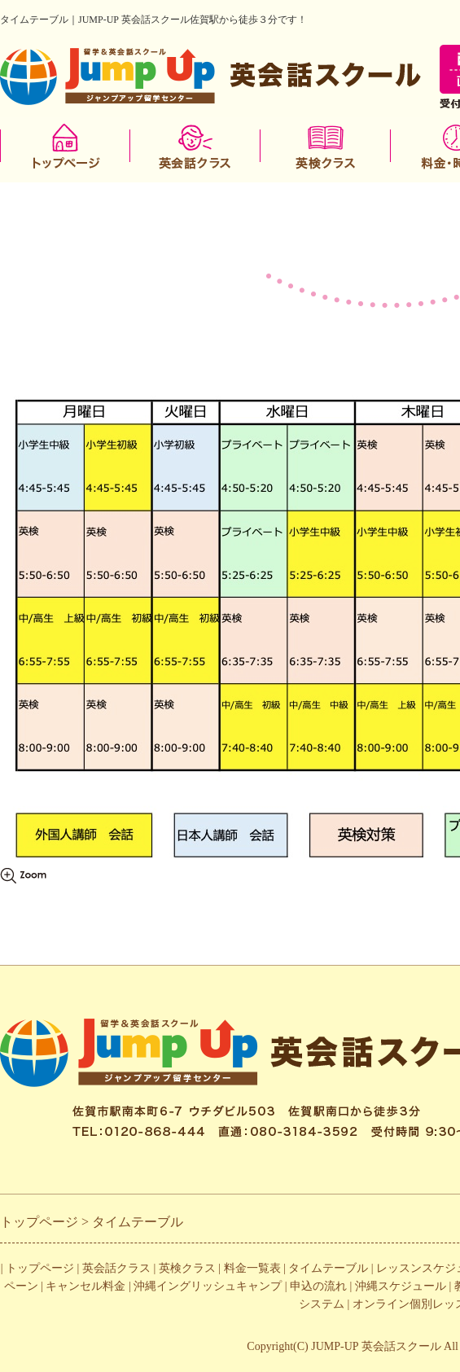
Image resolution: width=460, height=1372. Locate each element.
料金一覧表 (252, 1268)
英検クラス (187, 1268)
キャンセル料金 (85, 1286)
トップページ (40, 1268)
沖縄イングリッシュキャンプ (208, 1286)
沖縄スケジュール (400, 1286)
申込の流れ (318, 1286)
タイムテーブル (328, 1268)
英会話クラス (116, 1268)
